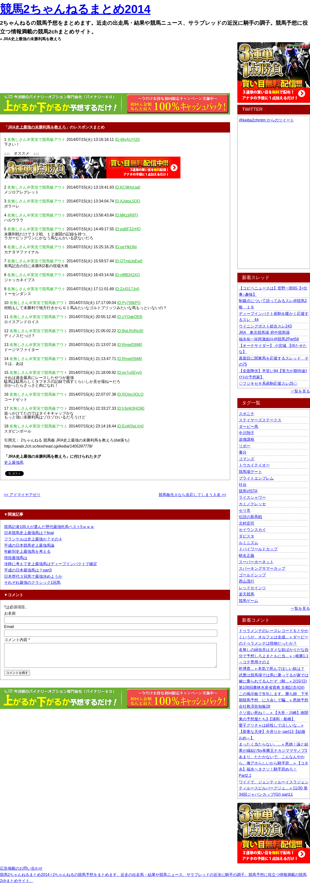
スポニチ (246, 414)
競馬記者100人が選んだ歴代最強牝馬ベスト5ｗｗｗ (49, 527)
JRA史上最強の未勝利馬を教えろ (37, 127)
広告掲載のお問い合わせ (21, 868)
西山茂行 (246, 581)
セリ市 (244, 510)
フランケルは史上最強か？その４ (33, 539)
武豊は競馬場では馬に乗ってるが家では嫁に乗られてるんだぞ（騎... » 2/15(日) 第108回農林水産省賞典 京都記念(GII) (274, 681)
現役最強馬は (15, 558)
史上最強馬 (13, 462)
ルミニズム (248, 543)
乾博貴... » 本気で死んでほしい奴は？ (271, 669)
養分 (243, 452)
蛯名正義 (246, 556)
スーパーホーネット (256, 562)
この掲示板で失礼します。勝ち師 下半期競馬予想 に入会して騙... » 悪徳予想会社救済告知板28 (274, 700)
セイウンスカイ (252, 530)
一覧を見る (300, 391)
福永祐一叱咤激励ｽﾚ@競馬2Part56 (269, 339)
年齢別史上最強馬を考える (27, 551)
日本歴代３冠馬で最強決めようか (33, 576)
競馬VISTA (248, 491)
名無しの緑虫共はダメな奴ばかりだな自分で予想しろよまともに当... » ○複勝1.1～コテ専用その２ (274, 656)
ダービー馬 (248, 427)
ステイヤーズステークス (260, 420)
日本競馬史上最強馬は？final (29, 533)
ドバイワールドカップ (258, 549)
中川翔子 (246, 433)
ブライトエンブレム (256, 478)
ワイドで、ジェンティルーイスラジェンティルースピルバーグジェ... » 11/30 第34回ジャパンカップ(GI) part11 (274, 788)
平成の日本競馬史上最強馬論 (29, 545)
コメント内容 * (17, 640)
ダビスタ (246, 536)
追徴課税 (246, 439)
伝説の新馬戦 (250, 517)
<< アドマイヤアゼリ (22, 495)
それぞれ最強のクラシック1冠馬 (32, 582)
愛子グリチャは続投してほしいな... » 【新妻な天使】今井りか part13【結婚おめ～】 (272, 731)
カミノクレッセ (252, 504)
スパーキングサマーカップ (262, 568)
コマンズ (246, 459)
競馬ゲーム (248, 601)
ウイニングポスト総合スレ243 (265, 326)
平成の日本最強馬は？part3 (28, 570)
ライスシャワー (252, 497)
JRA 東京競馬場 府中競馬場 (264, 332)
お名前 (10, 613)
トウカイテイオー (254, 465)
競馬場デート (250, 472)
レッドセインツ (252, 588)
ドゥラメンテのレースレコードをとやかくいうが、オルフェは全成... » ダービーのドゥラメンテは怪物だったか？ (274, 637)
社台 (243, 484)
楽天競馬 (246, 594)
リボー (244, 446)
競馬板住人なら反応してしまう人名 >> (192, 495)
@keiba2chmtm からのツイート (266, 120)
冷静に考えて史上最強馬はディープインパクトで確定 (50, 564)
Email (9, 627)
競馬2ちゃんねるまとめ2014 (75, 9)
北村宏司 (246, 523)
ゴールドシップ (252, 575)
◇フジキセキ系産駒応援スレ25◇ (268, 383)
